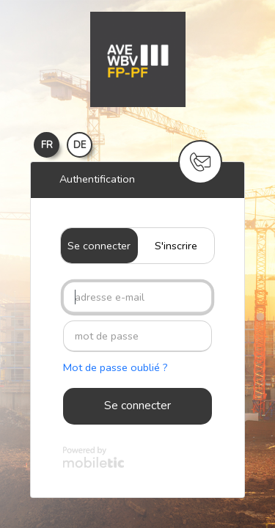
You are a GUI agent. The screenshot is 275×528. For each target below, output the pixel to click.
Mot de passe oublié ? (115, 367)
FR (47, 145)
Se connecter (99, 245)
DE (79, 145)
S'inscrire (176, 245)
